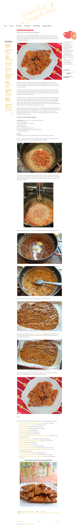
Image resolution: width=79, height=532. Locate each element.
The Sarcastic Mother (8, 105)
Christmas (23, 512)
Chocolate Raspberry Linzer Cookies (28, 454)
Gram (36, 512)
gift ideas (33, 512)
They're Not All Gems (8, 45)
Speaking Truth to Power (8, 47)
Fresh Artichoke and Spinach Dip (9, 60)
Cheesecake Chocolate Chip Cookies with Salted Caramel (34, 435)
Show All (12, 113)
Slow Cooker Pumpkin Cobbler (27, 425)
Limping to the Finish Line (8, 78)
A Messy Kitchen (7, 82)
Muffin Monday (36, 25)
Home (5, 25)
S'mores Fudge (23, 426)
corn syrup (28, 512)
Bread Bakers (19, 25)
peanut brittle (49, 512)
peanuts (54, 512)
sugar (57, 512)
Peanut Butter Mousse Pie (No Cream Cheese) (8, 94)
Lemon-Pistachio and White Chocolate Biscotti (31, 456)
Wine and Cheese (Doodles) (7, 99)
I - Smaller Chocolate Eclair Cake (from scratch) (9, 85)
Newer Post (20, 521)
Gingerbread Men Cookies (26, 439)
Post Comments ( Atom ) (29, 524)
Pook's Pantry (8, 68)
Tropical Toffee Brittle (25, 453)
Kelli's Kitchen (8, 50)
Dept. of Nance (9, 62)
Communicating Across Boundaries (9, 75)
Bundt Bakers (27, 25)
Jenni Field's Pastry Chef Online (8, 91)
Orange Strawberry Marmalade (7, 52)
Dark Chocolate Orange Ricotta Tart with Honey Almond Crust (35, 449)
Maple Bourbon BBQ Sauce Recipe (8, 71)
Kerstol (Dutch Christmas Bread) (28, 448)
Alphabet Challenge (46, 25)
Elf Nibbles (22, 433)
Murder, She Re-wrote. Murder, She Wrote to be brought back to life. (8, 109)
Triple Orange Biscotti (25, 444)
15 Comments (43, 511)
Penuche (21, 442)
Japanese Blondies (24, 430)
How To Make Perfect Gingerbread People (30, 423)
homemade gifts (41, 512)
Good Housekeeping (38, 334)
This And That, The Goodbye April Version (8, 65)
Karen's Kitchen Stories (7, 57)
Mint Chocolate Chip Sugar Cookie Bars (29, 440)
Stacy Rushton (25, 511)
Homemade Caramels (25, 446)
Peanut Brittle (23, 432)
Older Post (57, 521)
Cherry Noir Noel (23, 428)
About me (11, 25)
